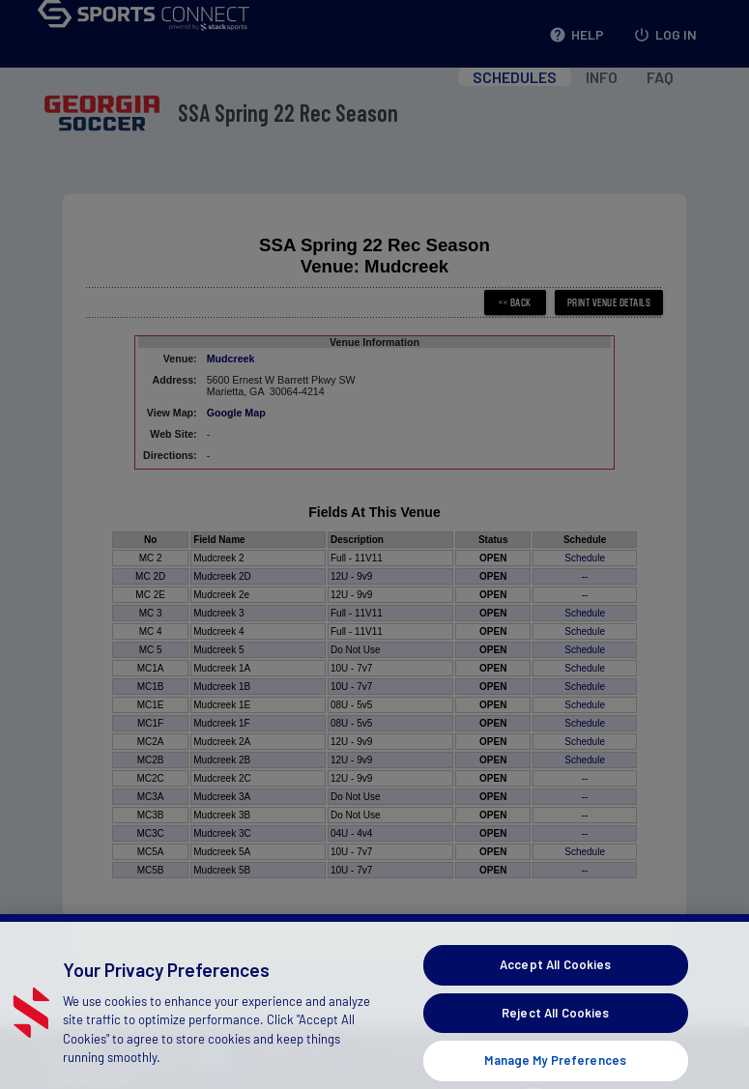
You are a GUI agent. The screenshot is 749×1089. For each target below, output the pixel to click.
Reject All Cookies (555, 1027)
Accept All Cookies (555, 979)
